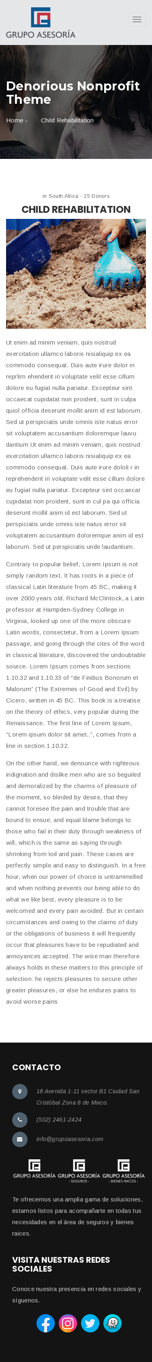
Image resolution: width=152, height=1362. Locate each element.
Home (14, 120)
